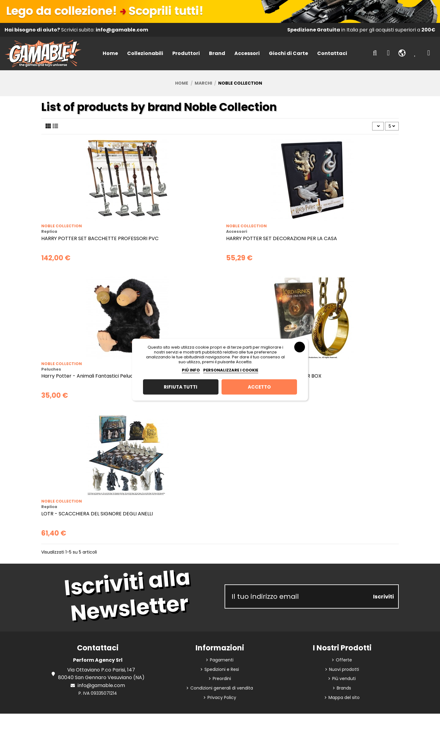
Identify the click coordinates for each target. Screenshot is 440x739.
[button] (145, 54)
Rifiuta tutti (180, 386)
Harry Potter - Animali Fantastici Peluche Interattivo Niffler (111, 375)
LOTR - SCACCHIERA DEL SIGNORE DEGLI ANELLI (97, 513)
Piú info (191, 370)
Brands (344, 688)
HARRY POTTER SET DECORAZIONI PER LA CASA (281, 238)
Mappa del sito (344, 697)
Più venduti (344, 678)
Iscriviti (383, 596)
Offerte (344, 660)
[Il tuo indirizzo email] (297, 596)
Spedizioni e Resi (221, 669)
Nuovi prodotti (344, 669)
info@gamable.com (101, 685)
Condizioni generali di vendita (221, 688)
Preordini (222, 678)
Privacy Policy (221, 697)
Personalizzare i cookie (230, 370)
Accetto (259, 386)
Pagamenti (221, 660)
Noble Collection (61, 226)
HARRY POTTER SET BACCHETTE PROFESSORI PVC (100, 238)
